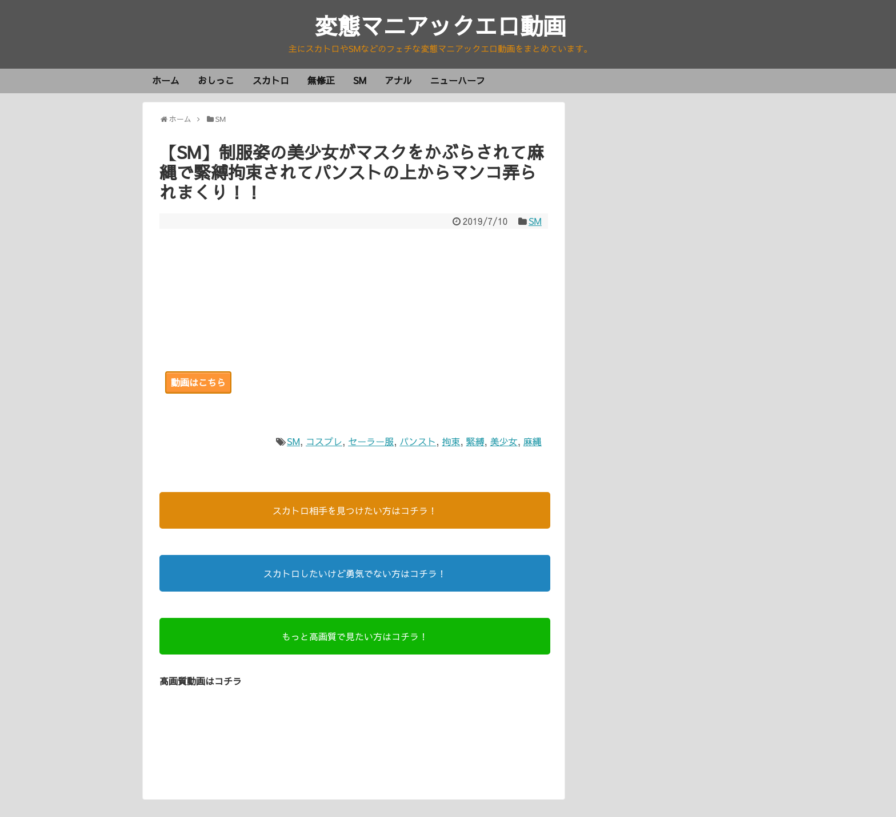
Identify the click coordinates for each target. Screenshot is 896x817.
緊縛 (475, 441)
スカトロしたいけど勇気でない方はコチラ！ (354, 573)
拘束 (451, 441)
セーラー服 (371, 441)
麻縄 (532, 441)
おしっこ (216, 80)
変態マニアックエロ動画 (440, 25)
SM (359, 80)
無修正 (321, 80)
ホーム (165, 80)
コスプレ (324, 441)
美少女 (504, 441)
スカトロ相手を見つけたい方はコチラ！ (355, 510)
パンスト (417, 441)
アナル (398, 80)
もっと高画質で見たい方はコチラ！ (355, 636)
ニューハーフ (457, 80)
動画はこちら (198, 382)
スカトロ (271, 80)
